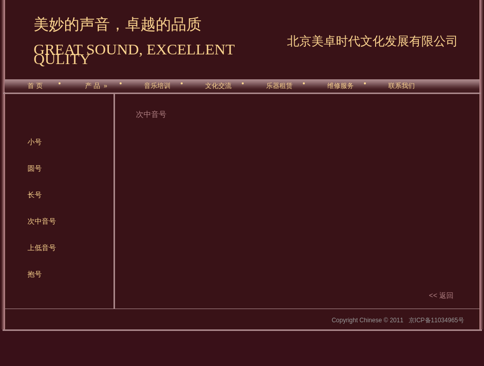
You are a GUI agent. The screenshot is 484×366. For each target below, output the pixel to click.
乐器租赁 (279, 85)
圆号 (34, 168)
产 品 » (96, 85)
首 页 (34, 85)
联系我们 (401, 85)
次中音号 (41, 221)
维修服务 (340, 85)
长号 (34, 195)
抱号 (34, 274)
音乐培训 (157, 85)
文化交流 (218, 85)
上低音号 (41, 247)
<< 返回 (441, 295)
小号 (34, 142)
